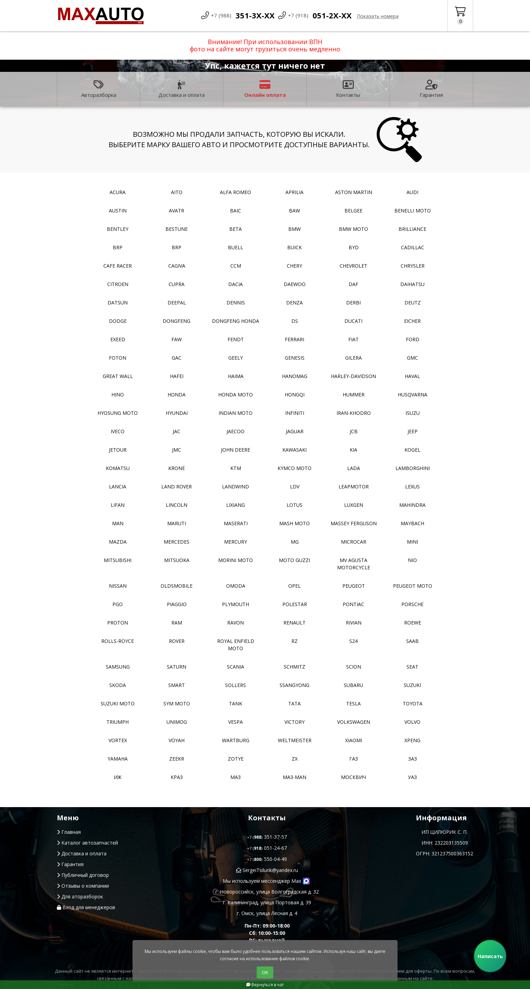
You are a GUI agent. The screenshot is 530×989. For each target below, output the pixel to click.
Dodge (118, 321)
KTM (235, 468)
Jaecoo (235, 431)
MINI (412, 541)
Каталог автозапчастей (87, 842)
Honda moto (235, 394)
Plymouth (235, 604)
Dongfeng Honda (235, 321)
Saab (412, 641)
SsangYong (294, 685)
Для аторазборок (80, 896)
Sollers (235, 685)
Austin (118, 210)
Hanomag (294, 376)
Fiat (353, 339)
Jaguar (295, 431)
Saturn (176, 666)
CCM (235, 265)
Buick (294, 247)
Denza (294, 302)
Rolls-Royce (117, 641)
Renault (294, 622)
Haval (412, 376)
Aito (176, 192)
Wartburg (235, 740)
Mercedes (176, 541)
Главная (69, 832)
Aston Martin (353, 192)
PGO (117, 604)
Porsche (412, 604)
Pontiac (353, 604)
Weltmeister (294, 740)
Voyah (177, 740)
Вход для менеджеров (86, 907)
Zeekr (176, 758)
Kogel (412, 449)
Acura (118, 192)
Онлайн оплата (265, 89)
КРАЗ (177, 777)
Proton (117, 622)
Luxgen (353, 505)
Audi (412, 192)
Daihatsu (412, 284)
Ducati (353, 321)
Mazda (118, 541)
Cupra (177, 284)
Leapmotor (354, 486)
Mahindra (412, 505)
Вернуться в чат (265, 985)
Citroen (117, 284)
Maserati (236, 523)
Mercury (235, 541)
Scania (235, 666)
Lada (353, 468)
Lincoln (176, 505)
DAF (353, 284)
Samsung (118, 666)
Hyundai (177, 413)
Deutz (412, 302)
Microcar (353, 541)
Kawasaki (294, 449)
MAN (117, 523)
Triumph (117, 722)
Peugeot (353, 585)
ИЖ (117, 777)
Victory (294, 722)
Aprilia (294, 192)
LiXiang (235, 505)
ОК (265, 972)
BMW (294, 229)
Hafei (176, 376)
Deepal (177, 302)
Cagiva (176, 265)
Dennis (235, 302)
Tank (235, 703)
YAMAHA (118, 758)
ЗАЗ (412, 758)
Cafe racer (117, 265)
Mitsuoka (176, 560)
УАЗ (412, 777)
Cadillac (412, 247)
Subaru (353, 685)
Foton (117, 357)
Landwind (235, 486)
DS (294, 321)
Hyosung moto (117, 413)
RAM (176, 622)
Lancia (117, 486)
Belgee (353, 210)
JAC (176, 431)
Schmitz (294, 666)
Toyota (412, 703)
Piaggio (177, 604)
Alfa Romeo (235, 192)
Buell (235, 247)
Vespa (235, 722)
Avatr (176, 210)
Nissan (118, 585)
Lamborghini (412, 468)
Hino (117, 394)
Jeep (413, 431)
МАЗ (235, 777)
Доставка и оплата (182, 89)
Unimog (176, 722)
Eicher (412, 321)
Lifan (118, 505)
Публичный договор (83, 875)
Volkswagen (353, 722)
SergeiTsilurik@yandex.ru (267, 870)
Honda (177, 394)
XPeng (412, 740)
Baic (235, 210)
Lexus (412, 486)
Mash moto (294, 523)
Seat (412, 666)
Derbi (353, 302)
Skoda (117, 685)
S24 (353, 641)
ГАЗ (353, 758)
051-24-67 (267, 848)
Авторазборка (98, 89)
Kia (353, 449)
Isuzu (412, 413)
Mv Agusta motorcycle (353, 564)
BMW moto (353, 229)
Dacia (235, 284)
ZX (295, 758)
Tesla (353, 703)
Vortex (118, 740)
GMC (412, 357)
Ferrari (294, 339)
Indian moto (236, 413)
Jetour (118, 449)
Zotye (235, 758)
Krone (176, 468)
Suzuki (412, 685)
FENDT (236, 339)
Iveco (118, 431)
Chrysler (413, 265)
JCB (354, 431)
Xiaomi (353, 740)
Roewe (412, 622)
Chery (294, 265)
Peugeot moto (412, 585)
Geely (235, 357)
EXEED (117, 339)
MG (295, 541)
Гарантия (431, 89)
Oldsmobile (177, 585)
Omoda (235, 585)
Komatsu (118, 468)
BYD (354, 247)
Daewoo (295, 284)
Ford (412, 339)
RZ (294, 641)
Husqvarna (412, 394)
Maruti (176, 523)
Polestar (294, 604)
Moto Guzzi (294, 560)
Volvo (412, 722)
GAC (176, 357)
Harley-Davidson (353, 376)
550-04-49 (267, 859)
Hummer (354, 394)
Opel (294, 585)
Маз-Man (294, 777)
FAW (176, 339)
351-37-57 (267, 836)
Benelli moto (412, 210)
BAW (294, 210)
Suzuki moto (118, 703)
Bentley (117, 229)
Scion (353, 666)
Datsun (118, 302)
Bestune (176, 229)
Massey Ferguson (354, 523)
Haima (235, 376)
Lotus (294, 505)
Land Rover (176, 486)
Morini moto (235, 560)
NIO (412, 560)
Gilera (353, 357)
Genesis (295, 357)
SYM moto (176, 703)
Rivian (353, 622)
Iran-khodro (353, 413)
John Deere (235, 449)
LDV (294, 486)
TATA (294, 703)
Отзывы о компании (83, 885)
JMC (176, 449)
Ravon (235, 622)
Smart (176, 685)
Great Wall (118, 376)
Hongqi (295, 394)
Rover (177, 641)
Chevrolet (353, 265)
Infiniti (294, 413)
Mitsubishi (117, 560)
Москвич (353, 777)
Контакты (348, 89)
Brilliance (412, 229)
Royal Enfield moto (235, 645)
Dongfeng (176, 321)
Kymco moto (294, 468)
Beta (235, 229)
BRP (117, 247)
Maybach (412, 523)
